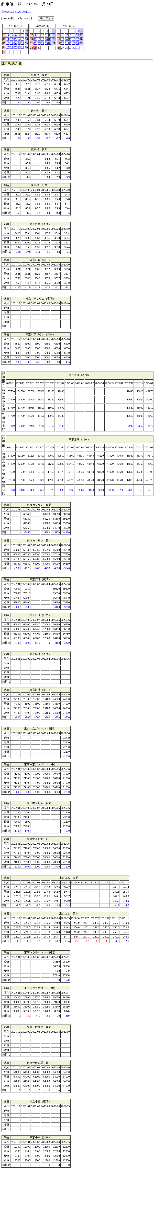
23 (39, 43)
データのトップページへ (16, 11)
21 (19, 43)
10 (42, 35)
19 (11, 43)
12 (11, 39)
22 (22, 43)
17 (42, 39)
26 (11, 47)
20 (15, 43)
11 (8, 39)
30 (39, 47)
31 (77, 47)
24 (42, 43)
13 (15, 39)
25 (7, 47)
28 (19, 47)
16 (39, 39)
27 (15, 47)
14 (19, 39)
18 (7, 43)
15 (22, 39)
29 (22, 47)
